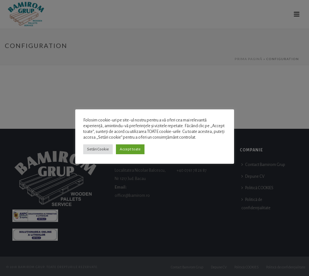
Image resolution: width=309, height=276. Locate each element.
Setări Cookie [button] (98, 149)
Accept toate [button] (130, 149)
